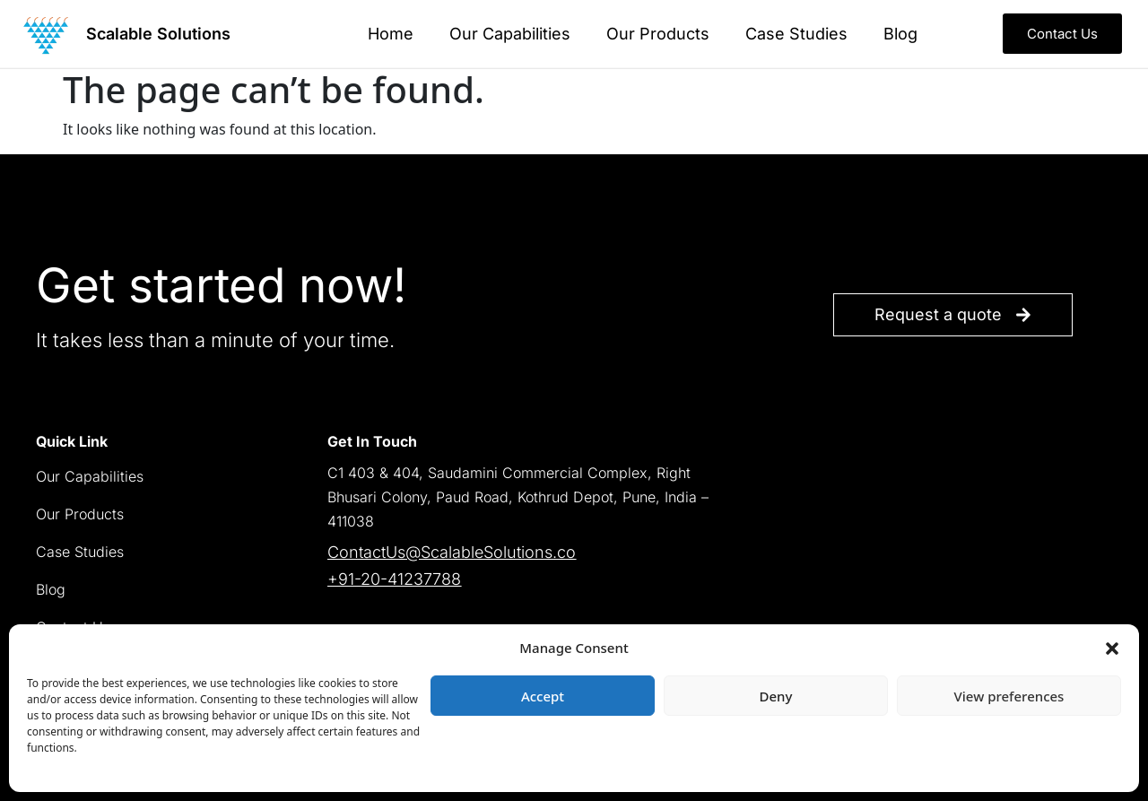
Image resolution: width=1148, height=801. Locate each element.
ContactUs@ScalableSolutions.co (451, 552)
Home (390, 33)
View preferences (1009, 696)
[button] (1112, 648)
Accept (542, 696)
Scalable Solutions (158, 33)
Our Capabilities (509, 33)
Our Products (657, 33)
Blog (900, 33)
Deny (776, 696)
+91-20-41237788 (394, 579)
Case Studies (796, 33)
